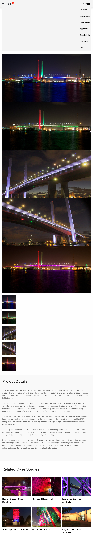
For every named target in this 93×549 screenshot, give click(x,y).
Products (83, 10)
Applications (84, 29)
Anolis (8, 3)
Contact (83, 48)
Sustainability (85, 35)
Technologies (85, 16)
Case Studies (85, 22)
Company (83, 3)
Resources (84, 41)
